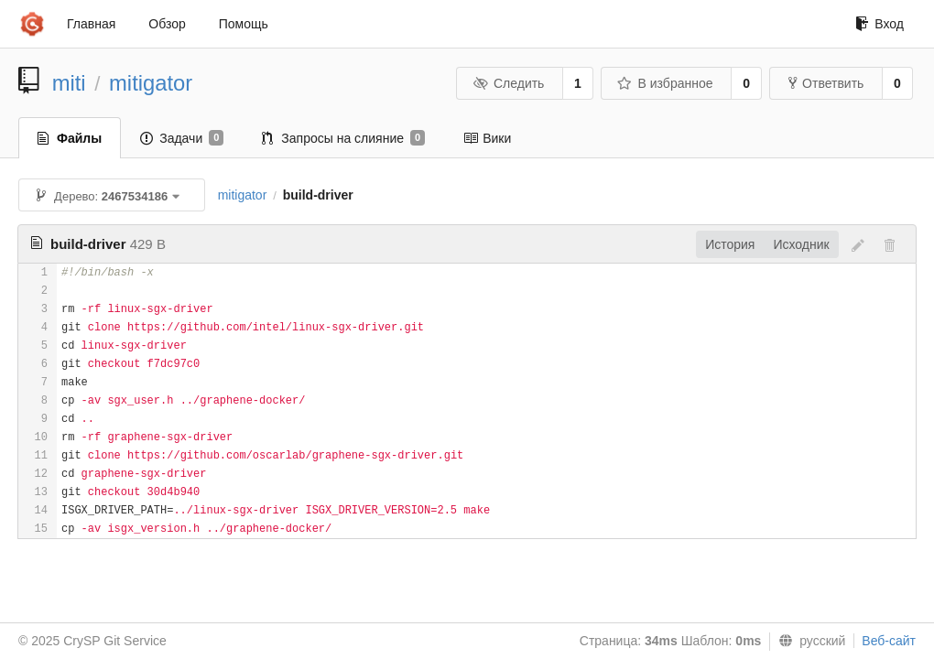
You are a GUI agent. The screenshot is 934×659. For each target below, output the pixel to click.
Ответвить (825, 83)
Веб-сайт (889, 640)
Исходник (801, 244)
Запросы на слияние (343, 138)
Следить (508, 83)
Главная (91, 23)
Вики (487, 138)
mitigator (150, 82)
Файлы (70, 138)
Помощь (243, 23)
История (730, 244)
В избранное (664, 83)
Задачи (181, 138)
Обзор (166, 23)
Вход (879, 23)
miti (69, 82)
